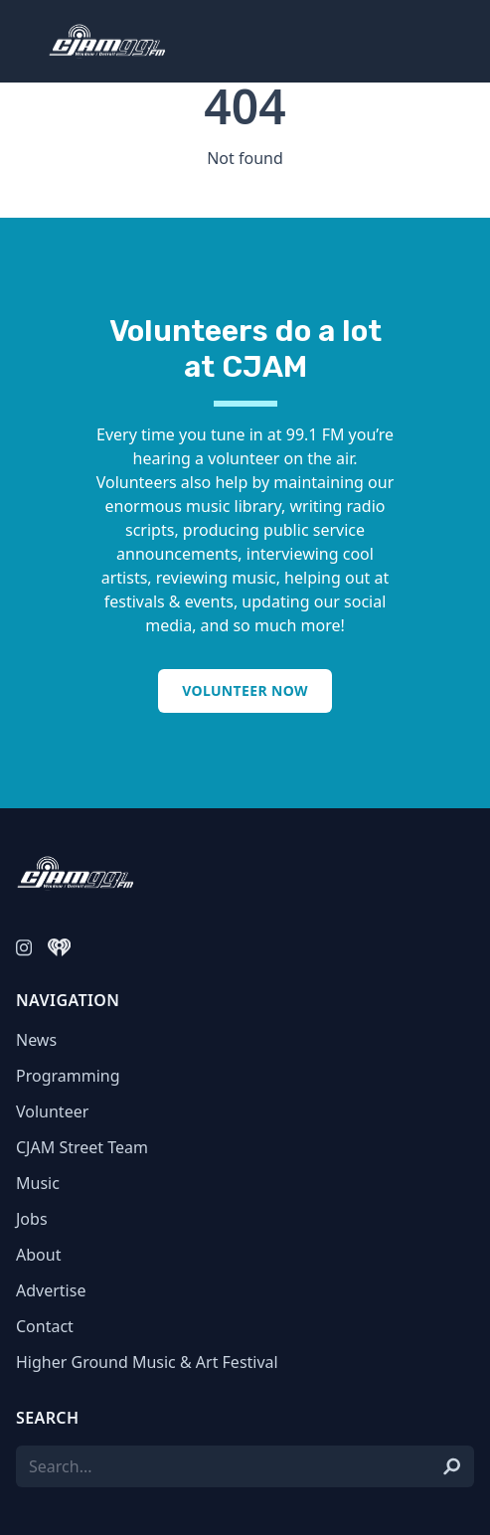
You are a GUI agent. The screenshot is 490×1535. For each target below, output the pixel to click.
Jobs (32, 1219)
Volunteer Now (245, 690)
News (36, 1040)
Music (38, 1183)
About (38, 1255)
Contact (45, 1326)
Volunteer (52, 1111)
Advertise (50, 1290)
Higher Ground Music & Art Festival (147, 1362)
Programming (68, 1076)
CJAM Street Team (82, 1147)
